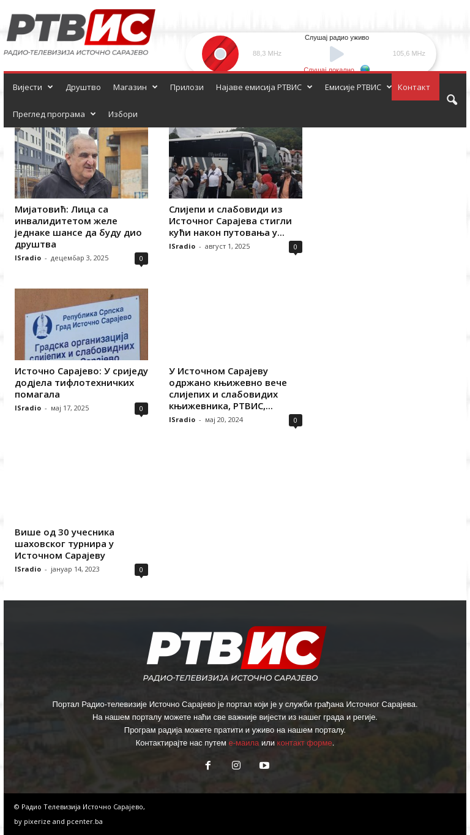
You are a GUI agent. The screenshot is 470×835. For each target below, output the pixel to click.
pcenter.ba (85, 821)
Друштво (83, 87)
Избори (123, 113)
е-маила (243, 742)
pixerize (38, 821)
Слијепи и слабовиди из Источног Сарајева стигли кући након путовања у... (230, 220)
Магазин (135, 87)
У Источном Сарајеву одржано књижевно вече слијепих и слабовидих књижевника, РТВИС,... (228, 388)
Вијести (33, 87)
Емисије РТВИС (358, 87)
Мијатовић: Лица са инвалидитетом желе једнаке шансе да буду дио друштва (78, 226)
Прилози (187, 87)
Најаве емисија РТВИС (264, 87)
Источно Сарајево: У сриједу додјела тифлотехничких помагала (81, 382)
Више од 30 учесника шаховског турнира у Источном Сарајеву (64, 543)
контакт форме (304, 742)
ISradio (28, 257)
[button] (451, 100)
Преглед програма (54, 113)
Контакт (414, 87)
